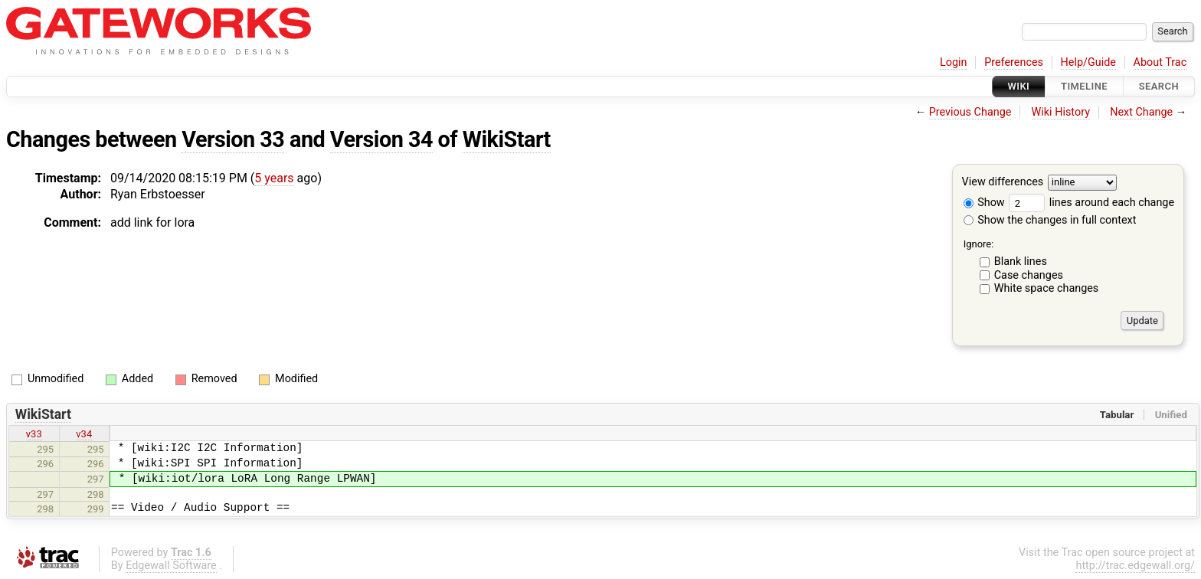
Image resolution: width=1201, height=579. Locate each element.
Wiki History (1061, 112)
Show (984, 202)
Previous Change (970, 112)
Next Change (1141, 112)
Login (953, 62)
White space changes (1046, 288)
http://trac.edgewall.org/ (1135, 565)
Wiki (1019, 86)
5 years (273, 178)
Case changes (1028, 275)
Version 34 (381, 139)
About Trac (1160, 62)
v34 (84, 434)
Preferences (1013, 62)
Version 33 (233, 139)
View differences (1003, 182)
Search (1159, 86)
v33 (34, 434)
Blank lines (1020, 261)
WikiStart (507, 139)
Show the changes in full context (1050, 220)
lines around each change (1091, 202)
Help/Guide (1088, 62)
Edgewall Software (171, 565)
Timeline (1084, 86)
